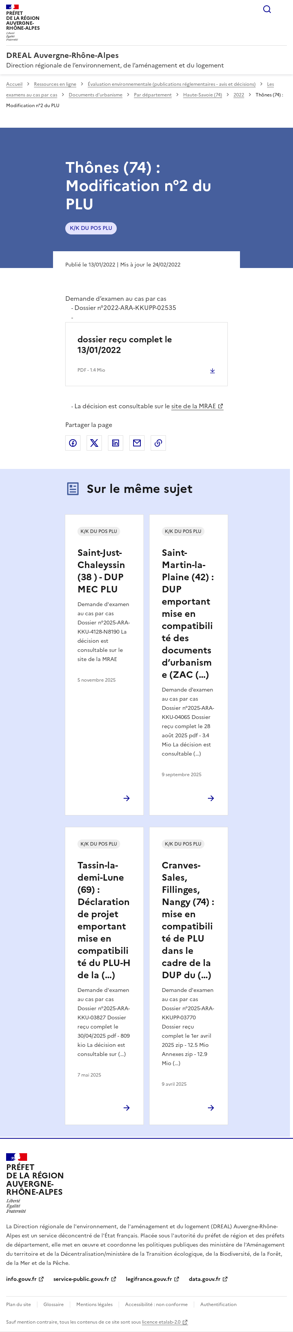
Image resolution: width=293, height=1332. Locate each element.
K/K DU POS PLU (91, 228)
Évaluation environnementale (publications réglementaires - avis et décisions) (172, 84)
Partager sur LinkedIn (115, 443)
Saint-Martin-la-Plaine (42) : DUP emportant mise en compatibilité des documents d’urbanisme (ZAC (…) (188, 614)
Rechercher (267, 9)
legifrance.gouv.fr (149, 1279)
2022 (238, 94)
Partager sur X (94, 443)
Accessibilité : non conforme (156, 1304)
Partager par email (137, 443)
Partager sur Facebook (72, 443)
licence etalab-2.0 (161, 1322)
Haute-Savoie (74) (202, 94)
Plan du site (18, 1304)
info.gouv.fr (21, 1279)
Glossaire (53, 1304)
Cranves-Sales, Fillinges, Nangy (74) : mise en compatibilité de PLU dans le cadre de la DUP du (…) (188, 920)
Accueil (14, 84)
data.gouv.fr (205, 1279)
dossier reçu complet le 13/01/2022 (124, 344)
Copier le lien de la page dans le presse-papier (158, 443)
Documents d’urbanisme (95, 94)
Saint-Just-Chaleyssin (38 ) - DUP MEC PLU (101, 571)
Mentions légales (94, 1304)
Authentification (218, 1304)
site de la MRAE (193, 406)
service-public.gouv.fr (81, 1279)
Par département (153, 94)
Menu (282, 9)
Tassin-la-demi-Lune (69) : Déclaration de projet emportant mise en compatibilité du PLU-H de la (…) (103, 920)
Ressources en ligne (55, 84)
